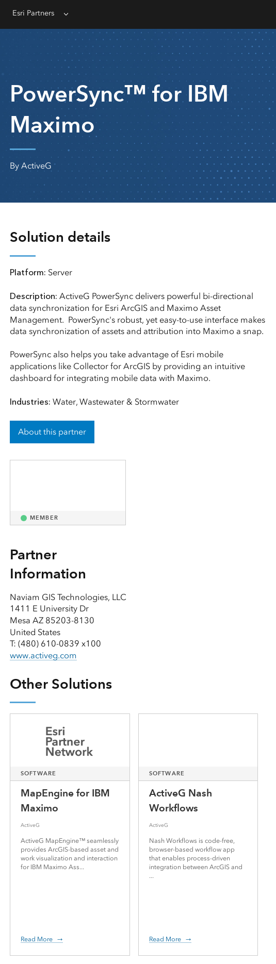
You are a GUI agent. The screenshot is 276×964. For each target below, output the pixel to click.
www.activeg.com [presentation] (43, 655)
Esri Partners (33, 13)
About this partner (52, 432)
